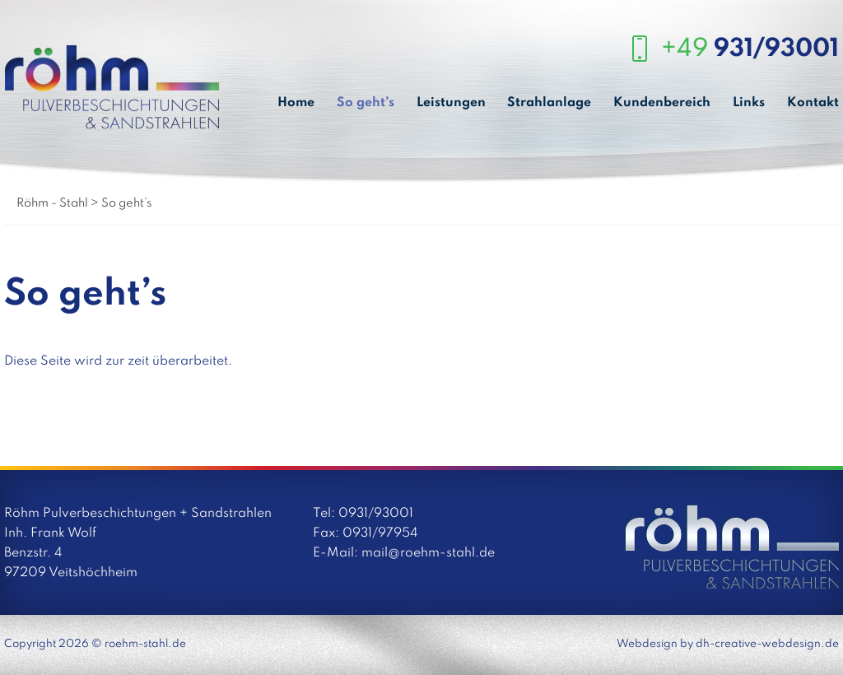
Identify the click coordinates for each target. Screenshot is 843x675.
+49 (750, 49)
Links (749, 102)
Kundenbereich (661, 102)
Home (295, 102)
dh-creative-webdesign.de (767, 644)
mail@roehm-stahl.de (428, 553)
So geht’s (365, 102)
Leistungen (451, 102)
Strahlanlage (549, 102)
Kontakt (813, 102)
